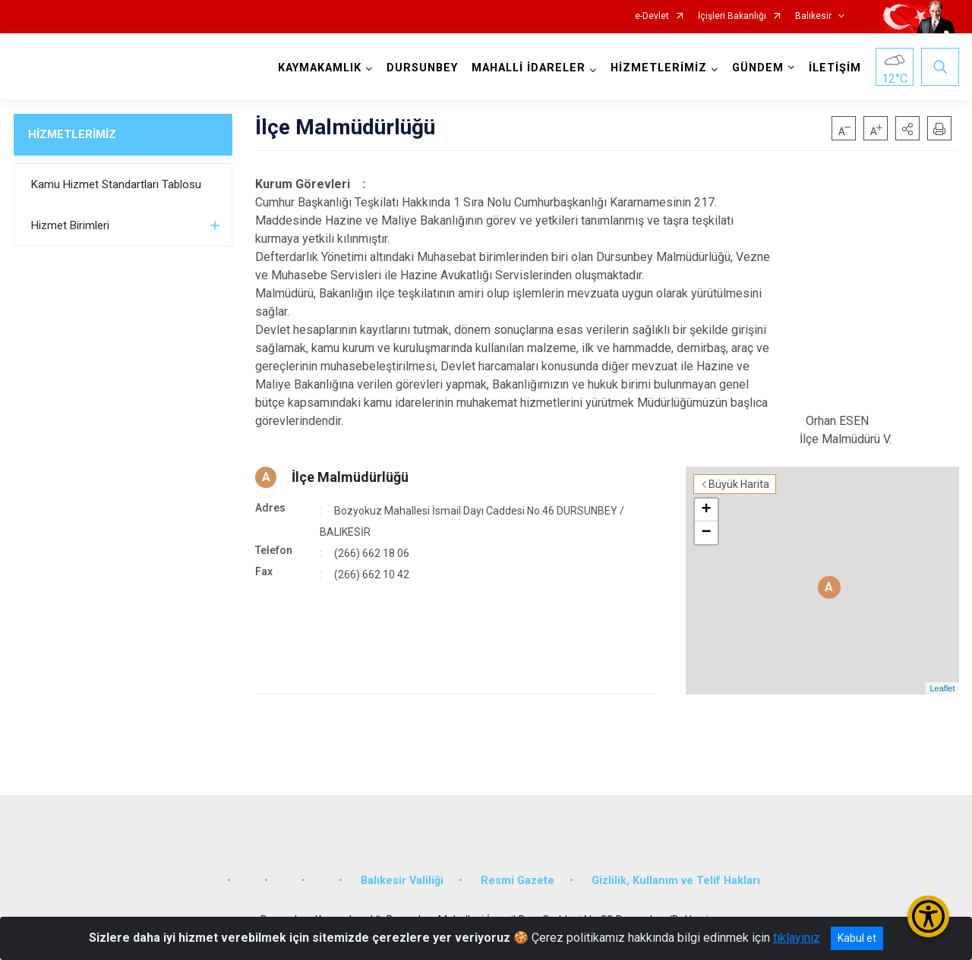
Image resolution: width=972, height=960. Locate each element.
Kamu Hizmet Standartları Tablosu (116, 184)
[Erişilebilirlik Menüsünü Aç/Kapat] (928, 916)
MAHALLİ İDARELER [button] (528, 67)
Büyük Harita (738, 484)
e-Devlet (652, 16)
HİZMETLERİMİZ (72, 134)
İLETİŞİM (835, 67)
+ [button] (706, 510)
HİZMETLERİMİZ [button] (659, 67)
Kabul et (857, 938)
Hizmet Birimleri (70, 225)
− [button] (706, 532)
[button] (907, 128)
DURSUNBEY (422, 67)
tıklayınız (796, 937)
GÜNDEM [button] (758, 67)
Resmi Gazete (517, 880)
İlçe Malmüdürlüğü (350, 477)
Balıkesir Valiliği (402, 880)
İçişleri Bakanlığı (732, 16)
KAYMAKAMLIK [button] (319, 67)
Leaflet (942, 688)
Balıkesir (813, 16)
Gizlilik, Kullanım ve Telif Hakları (676, 880)
